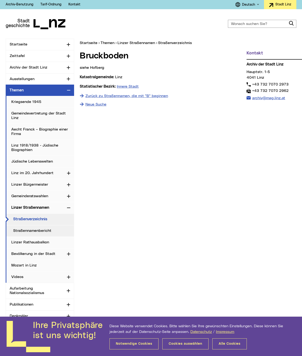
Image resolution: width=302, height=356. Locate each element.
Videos (17, 277)
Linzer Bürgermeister (29, 184)
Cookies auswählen (185, 343)
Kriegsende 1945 (26, 102)
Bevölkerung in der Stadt (33, 254)
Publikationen (21, 304)
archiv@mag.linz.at (268, 97)
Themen (16, 90)
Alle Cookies (229, 343)
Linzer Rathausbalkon (30, 242)
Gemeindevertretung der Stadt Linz (38, 115)
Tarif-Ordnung (50, 4)
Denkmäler (19, 316)
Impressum (225, 332)
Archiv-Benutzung (19, 4)
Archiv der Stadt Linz (28, 67)
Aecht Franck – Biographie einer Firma (39, 131)
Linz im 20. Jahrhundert (32, 173)
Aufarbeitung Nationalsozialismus (27, 290)
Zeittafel (17, 56)
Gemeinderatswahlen (29, 196)
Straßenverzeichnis (43, 219)
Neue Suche (95, 104)
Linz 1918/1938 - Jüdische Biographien (34, 147)
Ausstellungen (22, 79)
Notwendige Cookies (134, 343)
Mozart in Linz (24, 265)
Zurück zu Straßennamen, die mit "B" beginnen (126, 96)
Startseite (18, 44)
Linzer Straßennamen (30, 207)
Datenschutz (201, 332)
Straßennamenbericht (32, 231)
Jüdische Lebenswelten (32, 161)
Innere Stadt (128, 86)
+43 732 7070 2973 (270, 84)
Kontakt (74, 4)
